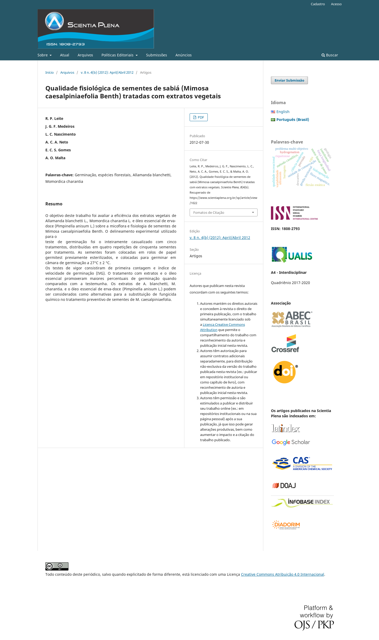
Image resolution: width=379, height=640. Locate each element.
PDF (200, 117)
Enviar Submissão (289, 80)
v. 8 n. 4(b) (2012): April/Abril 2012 (107, 72)
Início (49, 72)
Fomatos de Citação (208, 212)
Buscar (330, 54)
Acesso (336, 4)
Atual (64, 54)
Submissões (156, 54)
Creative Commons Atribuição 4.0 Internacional (282, 574)
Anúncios (183, 54)
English (283, 111)
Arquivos (85, 54)
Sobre (43, 54)
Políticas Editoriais (118, 54)
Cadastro (318, 4)
